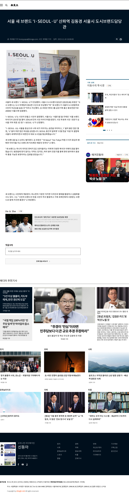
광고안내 (114, 451)
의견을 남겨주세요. (14, 251)
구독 (20, 211)
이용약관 (46, 482)
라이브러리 (97, 451)
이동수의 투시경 (95, 85)
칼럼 (58, 458)
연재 (94, 444)
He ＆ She (10, 211)
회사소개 (10, 482)
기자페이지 (97, 455)
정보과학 (78, 451)
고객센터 (39, 482)
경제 (76, 444)
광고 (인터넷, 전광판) (21, 482)
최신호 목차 (97, 448)
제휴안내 (32, 482)
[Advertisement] (36, 174)
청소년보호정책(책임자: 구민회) (74, 482)
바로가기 (119, 155)
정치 (58, 444)
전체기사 (78, 458)
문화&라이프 (61, 451)
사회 (58, 448)
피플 (76, 455)
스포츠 (59, 455)
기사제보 (114, 444)
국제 (76, 448)
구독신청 (114, 448)
